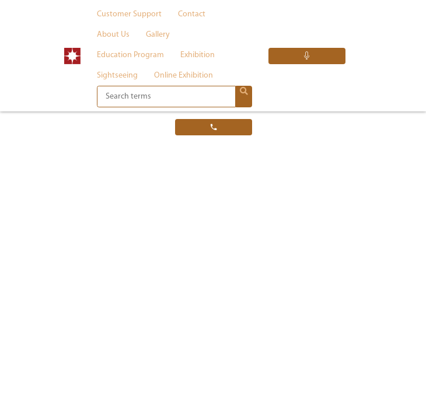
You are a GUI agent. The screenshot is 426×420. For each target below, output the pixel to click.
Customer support (129, 14)
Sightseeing (117, 75)
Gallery (158, 34)
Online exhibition (183, 75)
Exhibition (197, 55)
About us (113, 34)
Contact (191, 14)
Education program (130, 55)
